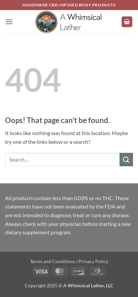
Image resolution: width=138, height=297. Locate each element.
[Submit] (126, 159)
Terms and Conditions (52, 261)
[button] (9, 21)
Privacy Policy (93, 261)
